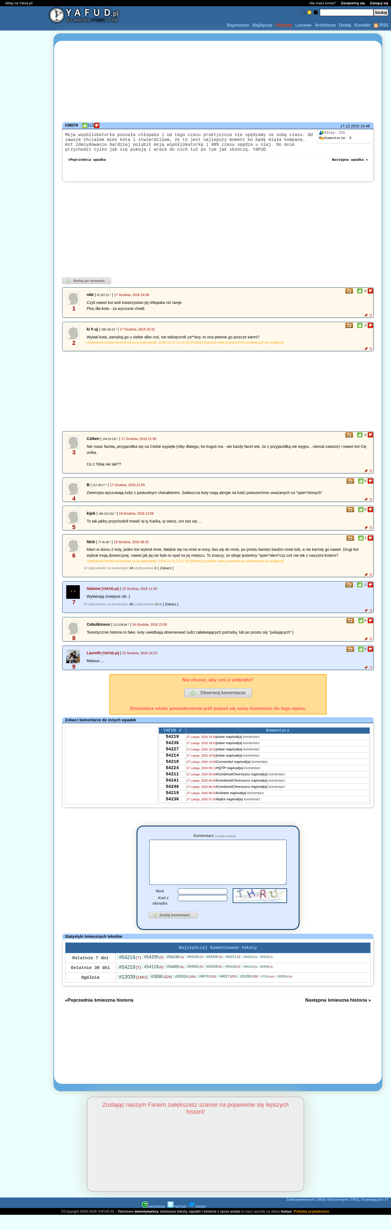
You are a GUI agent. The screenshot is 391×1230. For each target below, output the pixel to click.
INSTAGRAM (153, 1221)
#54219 (130, 972)
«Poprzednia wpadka (87, 164)
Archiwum (325, 25)
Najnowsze (238, 25)
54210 (172, 773)
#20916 (185, 991)
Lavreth (94, 658)
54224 (172, 781)
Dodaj (345, 25)
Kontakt (362, 25)
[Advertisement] (24, 615)
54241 (172, 795)
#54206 (153, 971)
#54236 (214, 971)
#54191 (195, 971)
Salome (93, 594)
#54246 (175, 971)
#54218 (250, 971)
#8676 (207, 991)
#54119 (153, 981)
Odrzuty (284, 25)
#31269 (249, 991)
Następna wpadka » (350, 164)
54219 (172, 744)
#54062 (195, 981)
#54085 (175, 981)
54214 (172, 766)
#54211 (232, 971)
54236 (172, 751)
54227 (172, 759)
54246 (172, 803)
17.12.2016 (349, 126)
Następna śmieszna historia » (338, 1014)
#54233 (266, 971)
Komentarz (214, 841)
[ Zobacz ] (166, 573)
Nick (160, 904)
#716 (267, 991)
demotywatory (146, 1226)
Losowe (303, 25)
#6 (131, 610)
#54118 (250, 981)
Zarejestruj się (353, 3)
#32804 (284, 991)
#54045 (266, 981)
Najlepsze (262, 25)
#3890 (161, 991)
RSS (381, 25)
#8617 (228, 991)
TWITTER (177, 1221)
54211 (172, 788)
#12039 (133, 991)
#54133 (232, 981)
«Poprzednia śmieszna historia (99, 1014)
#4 (131, 573)
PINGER (197, 1221)
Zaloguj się (379, 3)
